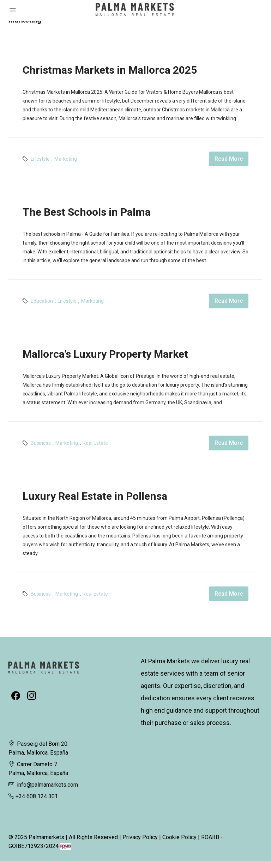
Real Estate (95, 443)
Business (41, 443)
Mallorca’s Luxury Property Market (105, 354)
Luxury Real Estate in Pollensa (95, 496)
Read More (229, 158)
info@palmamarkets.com (47, 784)
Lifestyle (40, 159)
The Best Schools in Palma (87, 212)
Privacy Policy (140, 837)
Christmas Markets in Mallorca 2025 (110, 70)
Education (42, 301)
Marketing (65, 159)
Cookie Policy (179, 837)
